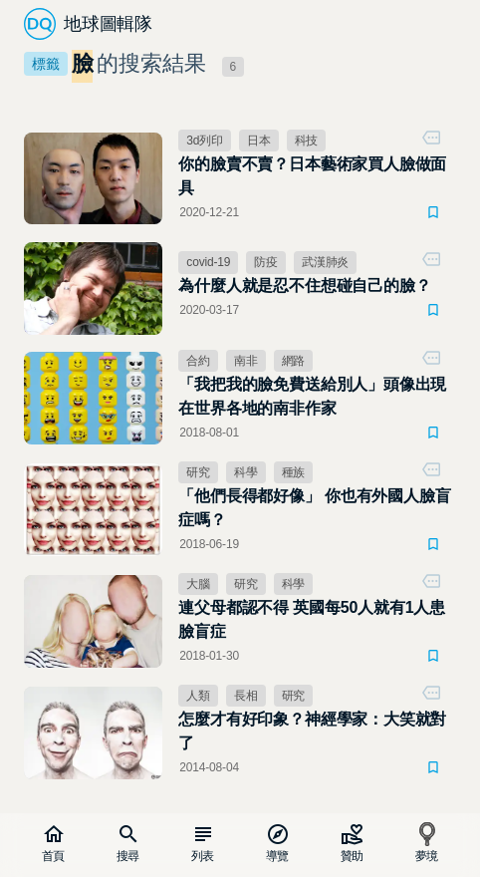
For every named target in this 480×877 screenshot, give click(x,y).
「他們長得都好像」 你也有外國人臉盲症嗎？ (314, 507)
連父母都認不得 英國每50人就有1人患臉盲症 (311, 619)
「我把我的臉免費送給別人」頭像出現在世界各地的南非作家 (312, 396)
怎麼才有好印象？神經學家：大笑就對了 (312, 731)
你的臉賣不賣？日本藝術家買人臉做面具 (312, 175)
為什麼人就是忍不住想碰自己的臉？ (304, 285)
